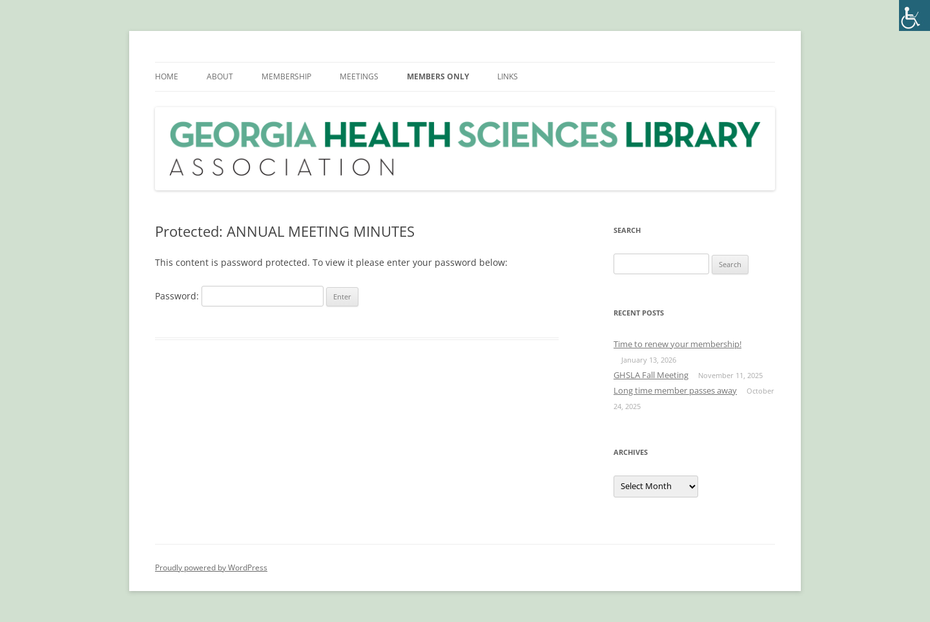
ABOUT (220, 76)
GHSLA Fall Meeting (651, 375)
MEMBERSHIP (286, 76)
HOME (166, 76)
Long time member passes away (675, 390)
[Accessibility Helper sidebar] (914, 15)
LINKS (507, 76)
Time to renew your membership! (677, 344)
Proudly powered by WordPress (211, 567)
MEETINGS (359, 76)
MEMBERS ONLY (438, 76)
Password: (239, 296)
